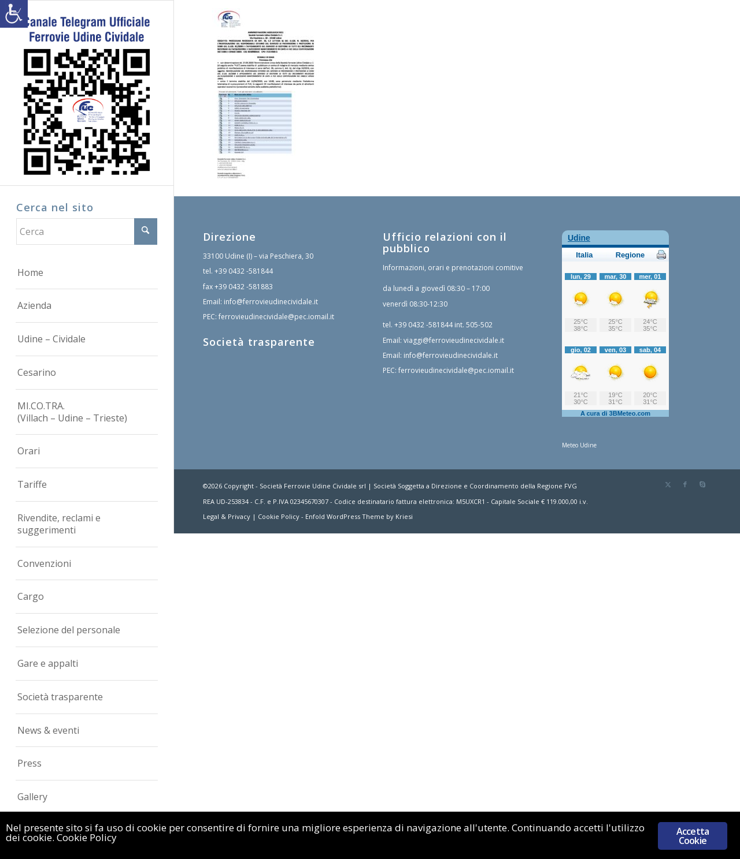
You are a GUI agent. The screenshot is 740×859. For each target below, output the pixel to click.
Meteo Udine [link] (579, 445)
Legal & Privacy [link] (226, 516)
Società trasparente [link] (259, 342)
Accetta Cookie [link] (692, 836)
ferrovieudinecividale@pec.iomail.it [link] (276, 317)
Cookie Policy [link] (278, 516)
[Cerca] (86, 231)
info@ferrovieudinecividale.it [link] (271, 302)
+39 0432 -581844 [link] (243, 271)
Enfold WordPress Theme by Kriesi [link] (359, 516)
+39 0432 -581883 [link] (243, 287)
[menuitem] (87, 273)
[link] (14, 14)
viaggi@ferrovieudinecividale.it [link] (454, 340)
